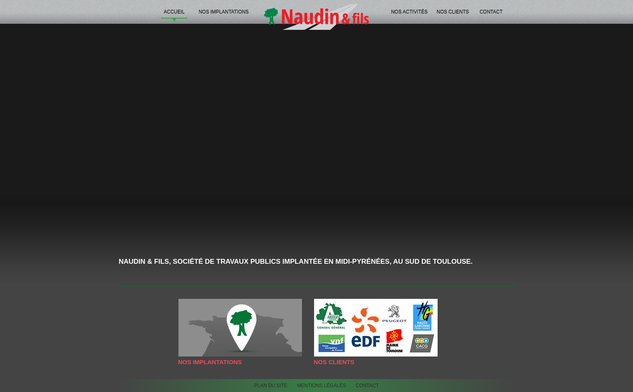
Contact (491, 12)
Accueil (173, 12)
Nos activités (409, 12)
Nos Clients (452, 12)
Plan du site (270, 385)
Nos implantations (224, 12)
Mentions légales (321, 385)
